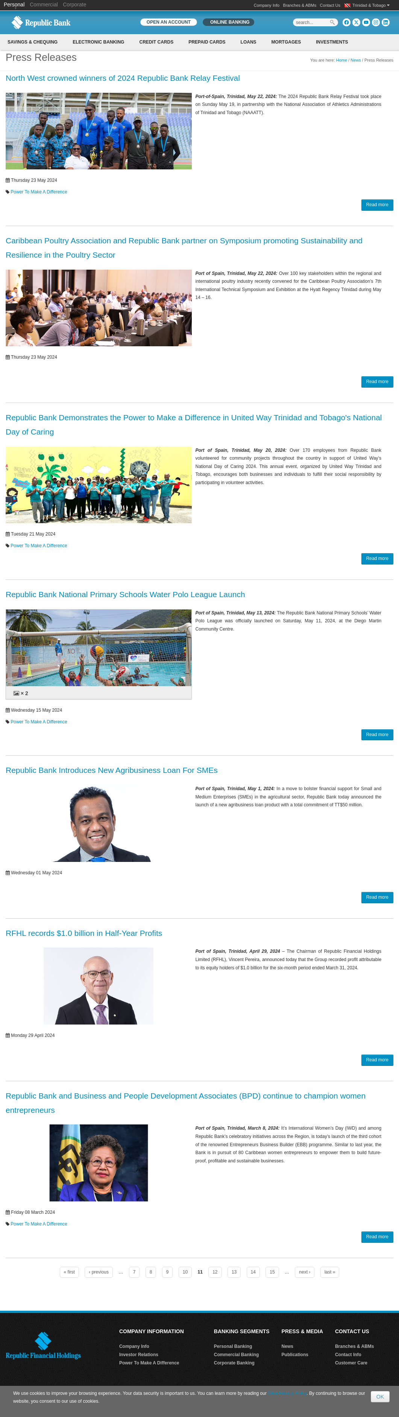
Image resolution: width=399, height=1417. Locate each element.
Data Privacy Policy (287, 1393)
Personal (15, 5)
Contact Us (330, 5)
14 (253, 1272)
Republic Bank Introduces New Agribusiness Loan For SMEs (112, 770)
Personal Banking (233, 1346)
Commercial (44, 5)
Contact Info (348, 1354)
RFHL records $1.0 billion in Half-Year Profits (84, 933)
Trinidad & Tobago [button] (371, 5)
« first (69, 1272)
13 (234, 1272)
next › (304, 1272)
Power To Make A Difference (39, 192)
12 (214, 1272)
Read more (377, 204)
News (355, 60)
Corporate (74, 5)
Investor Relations (138, 1354)
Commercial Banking (236, 1354)
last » (330, 1272)
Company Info (266, 5)
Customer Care (351, 1363)
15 (272, 1272)
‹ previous (99, 1272)
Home (341, 60)
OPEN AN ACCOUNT (169, 22)
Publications (295, 1354)
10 (185, 1272)
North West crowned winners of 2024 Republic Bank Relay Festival (123, 78)
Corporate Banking (234, 1363)
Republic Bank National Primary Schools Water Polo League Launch (125, 594)
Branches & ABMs (300, 5)
